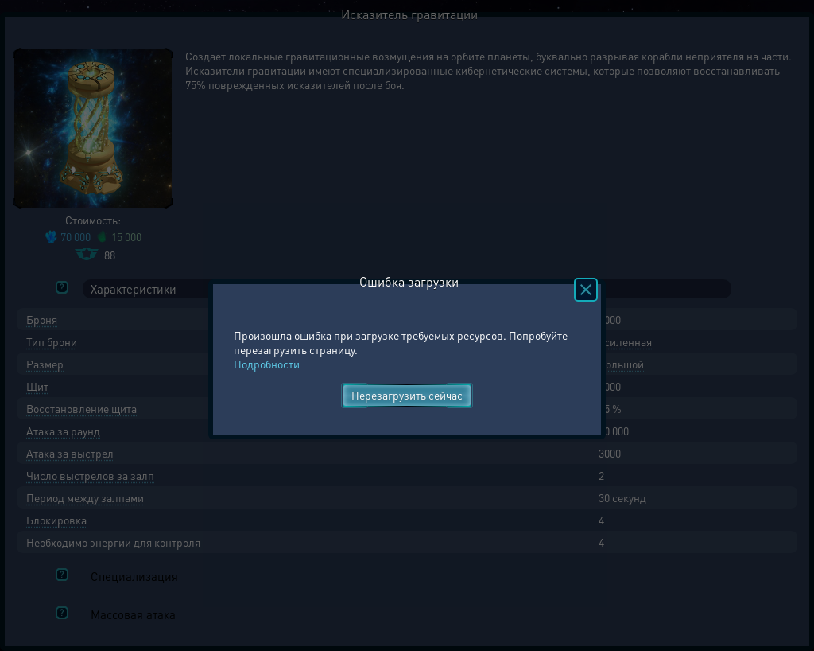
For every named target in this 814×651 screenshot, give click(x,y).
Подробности (267, 364)
